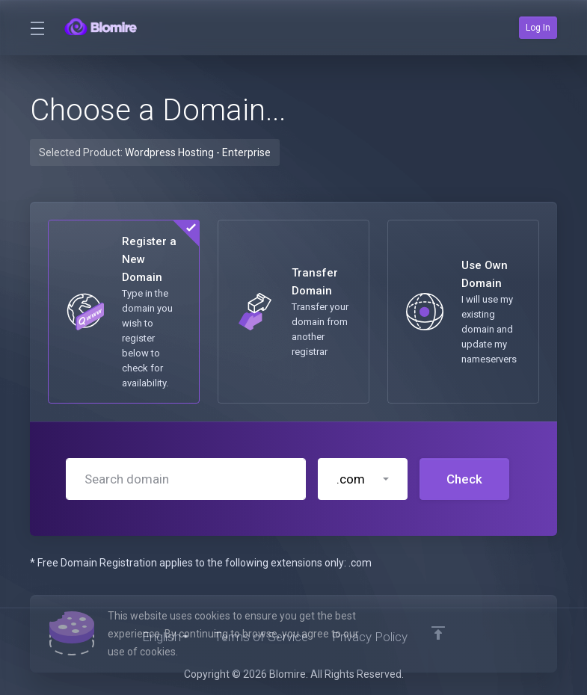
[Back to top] (438, 633)
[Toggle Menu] (36, 27)
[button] (363, 479)
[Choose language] (166, 636)
